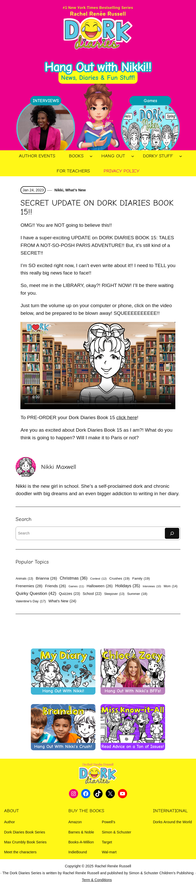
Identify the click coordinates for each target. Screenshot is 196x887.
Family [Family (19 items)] (141, 578)
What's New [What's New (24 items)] (62, 601)
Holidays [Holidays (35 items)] (127, 586)
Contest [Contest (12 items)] (98, 579)
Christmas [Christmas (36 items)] (74, 578)
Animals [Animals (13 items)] (24, 578)
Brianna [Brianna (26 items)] (46, 578)
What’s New (75, 190)
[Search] (172, 533)
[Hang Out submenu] (132, 156)
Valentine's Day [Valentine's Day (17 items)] (31, 601)
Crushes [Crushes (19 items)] (119, 578)
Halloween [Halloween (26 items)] (100, 586)
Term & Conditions (97, 880)
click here (126, 417)
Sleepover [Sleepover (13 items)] (114, 594)
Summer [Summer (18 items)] (137, 594)
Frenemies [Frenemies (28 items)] (29, 586)
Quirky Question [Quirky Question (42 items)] (36, 593)
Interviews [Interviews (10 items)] (152, 586)
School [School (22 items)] (92, 593)
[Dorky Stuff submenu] (180, 156)
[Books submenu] (91, 156)
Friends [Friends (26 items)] (55, 586)
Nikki (58, 190)
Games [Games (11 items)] (76, 586)
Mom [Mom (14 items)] (170, 586)
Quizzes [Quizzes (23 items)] (69, 593)
